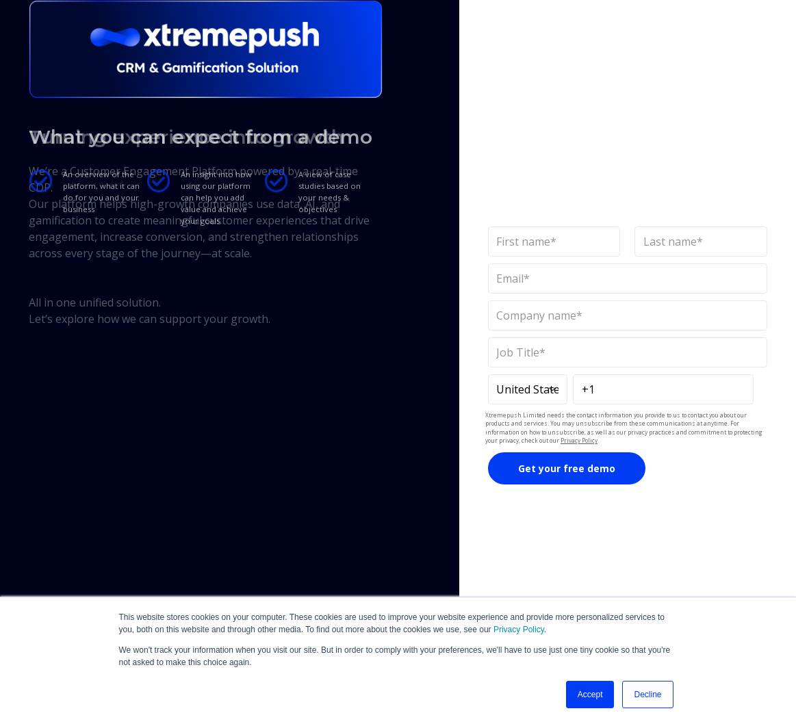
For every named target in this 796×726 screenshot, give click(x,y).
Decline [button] (647, 694)
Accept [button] (590, 694)
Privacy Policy (518, 629)
